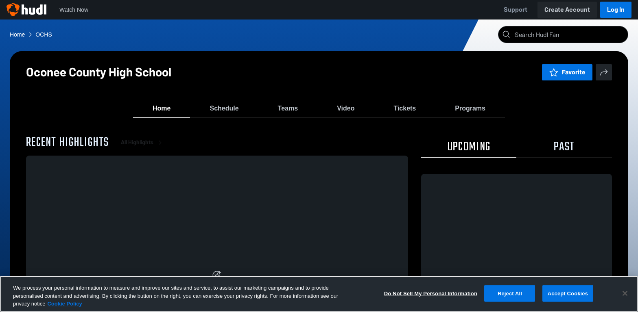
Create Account (567, 9)
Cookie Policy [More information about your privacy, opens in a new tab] (64, 304)
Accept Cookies (568, 293)
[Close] (625, 293)
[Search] (570, 34)
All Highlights (143, 146)
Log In (616, 9)
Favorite (567, 72)
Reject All (510, 293)
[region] (319, 294)
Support (515, 9)
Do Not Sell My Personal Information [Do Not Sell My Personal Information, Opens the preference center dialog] (430, 293)
